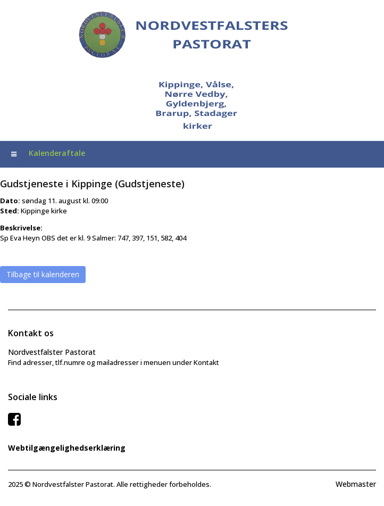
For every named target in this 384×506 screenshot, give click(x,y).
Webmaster (356, 484)
